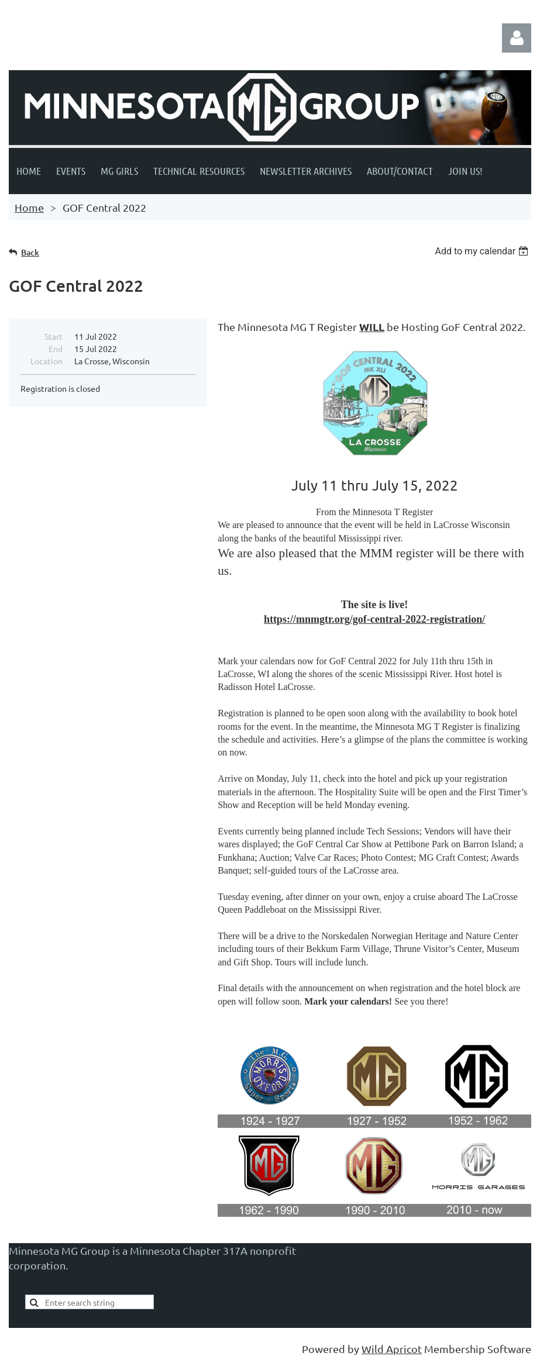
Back (30, 252)
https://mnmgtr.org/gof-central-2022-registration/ (374, 619)
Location (46, 361)
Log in (516, 38)
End (56, 348)
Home (29, 207)
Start (53, 336)
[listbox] (483, 251)
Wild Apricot (392, 1349)
